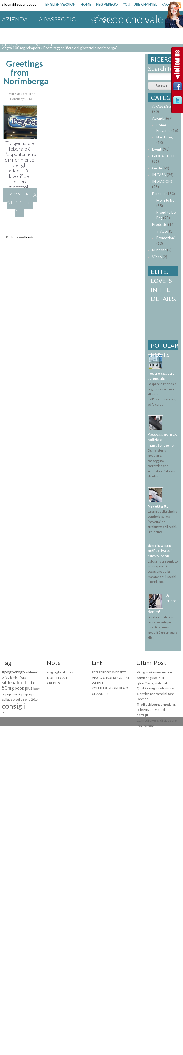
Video (157, 257)
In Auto (162, 231)
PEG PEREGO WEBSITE (109, 672)
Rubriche (159, 250)
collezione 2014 (27, 699)
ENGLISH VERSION (60, 4)
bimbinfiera (18, 677)
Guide (11, 44)
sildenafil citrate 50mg (18, 685)
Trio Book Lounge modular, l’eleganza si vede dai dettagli (156, 709)
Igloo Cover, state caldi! (154, 683)
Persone (158, 193)
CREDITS (53, 683)
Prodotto (159, 224)
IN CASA (159, 174)
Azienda (15, 19)
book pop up (23, 694)
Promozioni (111, 31)
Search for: (162, 68)
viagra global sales (60, 672)
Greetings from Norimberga (25, 72)
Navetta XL (158, 506)
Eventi (42, 44)
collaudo (8, 699)
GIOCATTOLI (63, 31)
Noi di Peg (164, 137)
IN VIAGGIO (18, 31)
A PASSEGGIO (57, 19)
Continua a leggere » (21, 202)
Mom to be (165, 200)
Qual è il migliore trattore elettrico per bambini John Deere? (156, 693)
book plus (23, 688)
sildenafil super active (19, 4)
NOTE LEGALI (57, 678)
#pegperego (13, 671)
